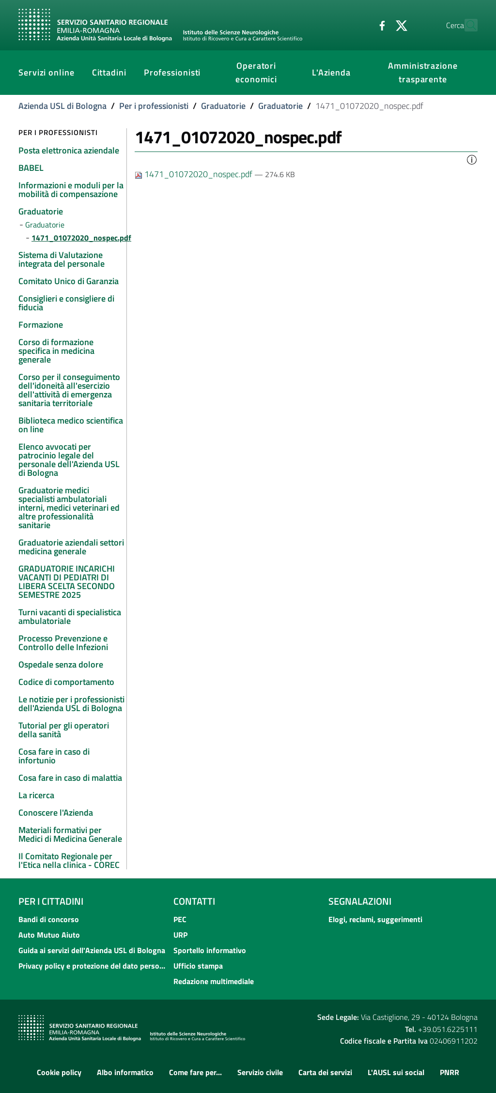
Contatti (194, 901)
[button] (472, 159)
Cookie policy (59, 1072)
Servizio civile (260, 1072)
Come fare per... (195, 1072)
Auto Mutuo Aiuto (49, 935)
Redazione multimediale (213, 981)
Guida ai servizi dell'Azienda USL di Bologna (91, 950)
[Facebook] (361, 24)
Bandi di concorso (48, 919)
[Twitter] (380, 24)
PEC (179, 919)
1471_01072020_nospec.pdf (194, 174)
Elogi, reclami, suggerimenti (375, 919)
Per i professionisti (153, 105)
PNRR (449, 1072)
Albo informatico (125, 1072)
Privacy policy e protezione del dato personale (93, 966)
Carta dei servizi (325, 1072)
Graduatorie (223, 105)
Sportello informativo (209, 950)
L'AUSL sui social (396, 1072)
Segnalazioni (359, 901)
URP (180, 935)
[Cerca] (466, 25)
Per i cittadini (50, 901)
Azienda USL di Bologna (62, 105)
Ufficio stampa (198, 966)
